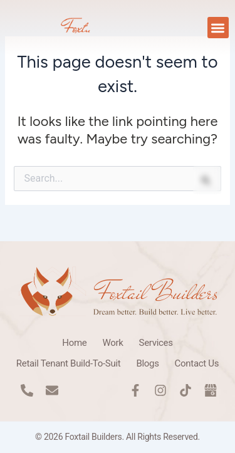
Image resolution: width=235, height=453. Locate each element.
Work (112, 342)
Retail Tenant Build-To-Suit (68, 363)
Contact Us (197, 363)
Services (156, 342)
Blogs (147, 363)
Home (74, 342)
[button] (218, 28)
